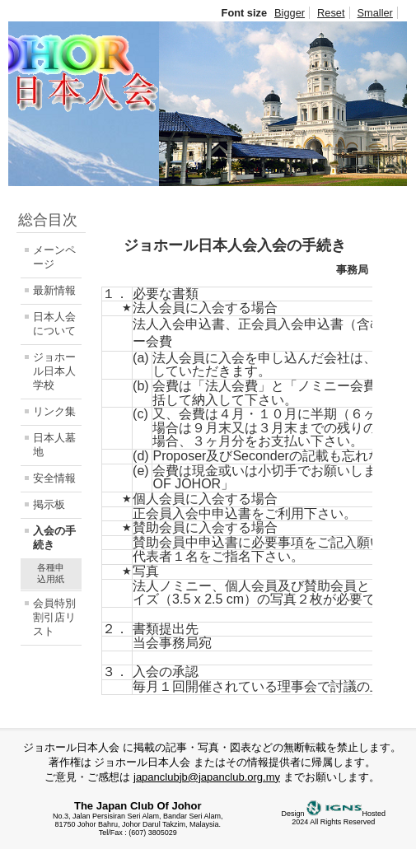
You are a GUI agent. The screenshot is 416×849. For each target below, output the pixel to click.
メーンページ (54, 257)
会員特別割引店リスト (54, 617)
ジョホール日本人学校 (54, 371)
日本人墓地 (54, 444)
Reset (330, 13)
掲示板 (49, 504)
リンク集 (54, 411)
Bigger (289, 13)
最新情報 (54, 290)
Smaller (375, 13)
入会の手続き (54, 538)
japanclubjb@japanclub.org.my (206, 777)
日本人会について (54, 323)
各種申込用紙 (50, 573)
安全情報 (54, 478)
